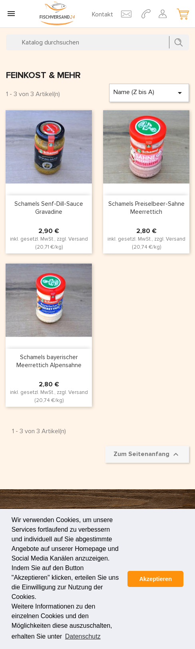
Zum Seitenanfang (147, 454)
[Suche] (97, 42)
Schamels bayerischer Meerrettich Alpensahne (49, 361)
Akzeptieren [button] (155, 579)
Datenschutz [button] (83, 636)
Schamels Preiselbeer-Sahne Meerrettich (146, 207)
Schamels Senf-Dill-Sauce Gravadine (48, 207)
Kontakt (102, 14)
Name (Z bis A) (149, 93)
